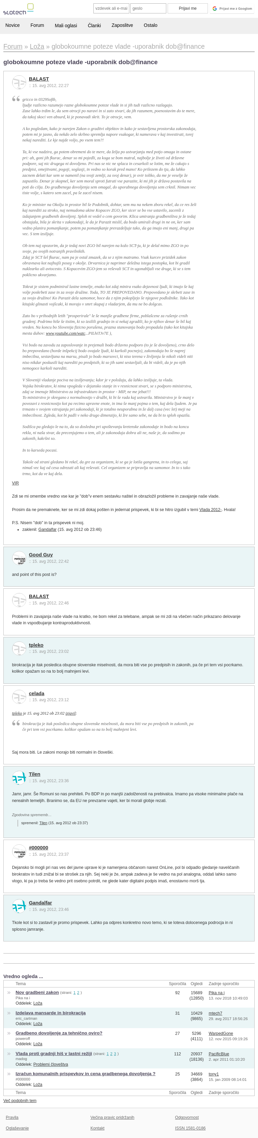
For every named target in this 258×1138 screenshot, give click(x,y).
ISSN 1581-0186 (190, 1128)
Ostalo (150, 25)
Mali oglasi (66, 25)
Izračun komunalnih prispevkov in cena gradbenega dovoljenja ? (86, 1073)
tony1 (214, 1074)
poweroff (23, 1039)
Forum (37, 25)
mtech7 (215, 1013)
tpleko (36, 645)
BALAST (39, 79)
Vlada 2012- (210, 509)
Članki (94, 25)
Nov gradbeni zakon (37, 992)
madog (21, 1059)
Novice (12, 25)
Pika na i (23, 998)
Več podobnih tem (20, 1100)
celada (36, 693)
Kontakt (97, 1128)
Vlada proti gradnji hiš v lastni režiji (54, 1053)
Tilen (34, 774)
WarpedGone (221, 1033)
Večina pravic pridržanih (112, 1117)
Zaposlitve (122, 25)
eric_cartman (26, 1018)
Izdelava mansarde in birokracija (51, 1012)
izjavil (71, 713)
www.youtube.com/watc (65, 333)
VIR (15, 483)
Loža (37, 1003)
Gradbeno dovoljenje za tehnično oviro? (59, 1033)
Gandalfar (47, 529)
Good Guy (41, 554)
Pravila (12, 1117)
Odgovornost (187, 1117)
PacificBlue (219, 1054)
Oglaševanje (17, 1128)
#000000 (38, 847)
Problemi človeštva (50, 1064)
